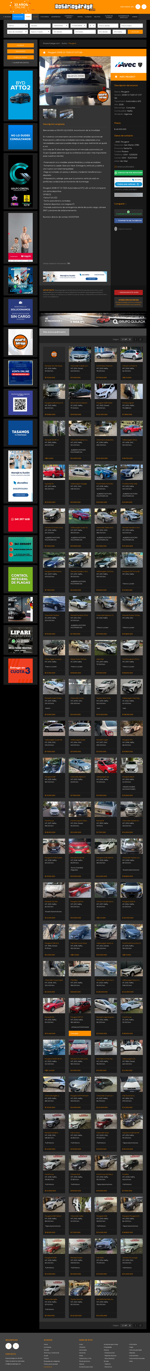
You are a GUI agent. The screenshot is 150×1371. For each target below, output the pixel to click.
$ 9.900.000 (127, 589)
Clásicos (81, 1360)
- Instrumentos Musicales (137, 1355)
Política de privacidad (51, 1360)
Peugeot (72, 43)
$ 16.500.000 (76, 1187)
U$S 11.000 (75, 952)
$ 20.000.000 (102, 458)
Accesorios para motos (111, 1341)
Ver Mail (124, 160)
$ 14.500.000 (127, 830)
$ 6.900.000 (101, 545)
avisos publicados (124, 166)
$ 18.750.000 (127, 458)
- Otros (131, 1358)
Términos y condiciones (51, 1349)
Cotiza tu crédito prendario (128, 183)
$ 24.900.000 (128, 989)
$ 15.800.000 (127, 632)
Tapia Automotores (130, 1140)
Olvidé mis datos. (20, 62)
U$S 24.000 (49, 1068)
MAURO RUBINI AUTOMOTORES (128, 786)
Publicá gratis (20, 57)
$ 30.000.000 (127, 916)
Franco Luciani (128, 582)
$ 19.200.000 (127, 1146)
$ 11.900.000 (101, 793)
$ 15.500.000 (50, 874)
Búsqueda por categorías (52, 1358)
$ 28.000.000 (102, 989)
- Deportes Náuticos (110, 1352)
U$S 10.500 (126, 377)
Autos (64, 43)
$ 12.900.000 (127, 545)
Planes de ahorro (84, 1358)
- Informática (133, 1341)
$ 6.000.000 (76, 713)
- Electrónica (108, 1363)
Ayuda (46, 1352)
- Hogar (131, 1343)
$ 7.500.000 (75, 632)
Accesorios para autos (86, 1363)
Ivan (98, 707)
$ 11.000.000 (75, 377)
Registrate (20, 51)
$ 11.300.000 (50, 1312)
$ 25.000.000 (76, 1312)
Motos (81, 1352)
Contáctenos (48, 1363)
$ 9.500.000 (127, 501)
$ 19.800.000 (50, 414)
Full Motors (49, 1140)
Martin (47, 707)
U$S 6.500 (49, 458)
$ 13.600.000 (127, 793)
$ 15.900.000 (76, 545)
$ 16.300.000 (101, 952)
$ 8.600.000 (101, 589)
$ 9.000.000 (76, 1105)
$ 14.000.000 (101, 874)
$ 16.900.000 (101, 501)
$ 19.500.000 (50, 632)
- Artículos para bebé (135, 1346)
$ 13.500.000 (50, 377)
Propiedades (108, 1343)
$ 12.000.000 (76, 830)
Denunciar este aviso (129, 292)
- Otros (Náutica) (109, 1355)
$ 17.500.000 (50, 750)
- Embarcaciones (109, 1349)
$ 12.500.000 (76, 589)
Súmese (46, 1346)
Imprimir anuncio (123, 228)
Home (46, 1341)
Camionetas (83, 1346)
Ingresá (20, 45)
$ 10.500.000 (76, 874)
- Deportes (132, 1349)
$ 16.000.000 (76, 414)
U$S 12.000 (101, 916)
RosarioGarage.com (51, 43)
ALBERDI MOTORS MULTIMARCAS (78, 450)
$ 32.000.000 (101, 414)
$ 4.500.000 (127, 1068)
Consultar (74, 1031)
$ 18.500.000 (76, 671)
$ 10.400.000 (50, 1031)
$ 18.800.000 (127, 874)
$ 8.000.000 (76, 989)
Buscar (135, 32)
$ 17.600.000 (101, 377)
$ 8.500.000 (101, 1146)
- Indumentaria (133, 1352)
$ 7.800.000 (127, 414)
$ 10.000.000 (50, 501)
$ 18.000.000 (50, 830)
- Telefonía (107, 1360)
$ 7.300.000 (49, 589)
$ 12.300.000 (50, 671)
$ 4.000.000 (127, 1105)
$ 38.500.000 (127, 713)
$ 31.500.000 (101, 632)
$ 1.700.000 (101, 830)
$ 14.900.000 (76, 458)
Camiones (82, 1349)
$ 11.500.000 (50, 545)
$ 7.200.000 (75, 1229)
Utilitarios (82, 1343)
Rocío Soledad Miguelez (77, 867)
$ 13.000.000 (50, 793)
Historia (46, 1355)
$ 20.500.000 (101, 713)
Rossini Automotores (130, 868)
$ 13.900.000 (50, 713)
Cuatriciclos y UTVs (85, 1355)
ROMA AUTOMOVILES (80, 1025)
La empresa (47, 1343)
